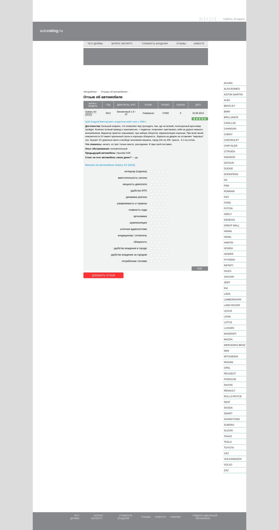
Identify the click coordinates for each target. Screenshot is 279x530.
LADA (227, 293)
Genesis (229, 219)
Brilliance (231, 117)
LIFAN (227, 316)
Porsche (230, 379)
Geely (228, 214)
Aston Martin (233, 94)
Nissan (228, 362)
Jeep (227, 282)
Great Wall (231, 225)
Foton (228, 208)
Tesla (228, 441)
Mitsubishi (231, 356)
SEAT (227, 402)
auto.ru (51, 30)
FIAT (226, 197)
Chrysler (230, 145)
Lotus (228, 322)
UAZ (226, 453)
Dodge (228, 168)
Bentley (229, 105)
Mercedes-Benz (234, 345)
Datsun (229, 162)
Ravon (228, 385)
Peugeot (230, 373)
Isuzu (227, 271)
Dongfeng (231, 174)
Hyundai (229, 259)
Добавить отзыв (103, 275)
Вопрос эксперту (122, 43)
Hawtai (228, 242)
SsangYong (232, 419)
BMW (227, 111)
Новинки (175, 517)
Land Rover (232, 305)
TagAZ (228, 436)
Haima (228, 231)
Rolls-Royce (233, 396)
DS (225, 180)
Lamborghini (232, 299)
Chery (228, 134)
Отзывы (181, 43)
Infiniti (228, 265)
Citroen (229, 151)
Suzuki (228, 430)
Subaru (229, 424)
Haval (228, 236)
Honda (228, 248)
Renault (229, 390)
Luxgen (229, 328)
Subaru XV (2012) (90, 113)
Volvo (228, 464)
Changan (230, 128)
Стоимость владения (155, 43)
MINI (226, 350)
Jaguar (229, 276)
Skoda (228, 407)
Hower (228, 254)
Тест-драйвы (95, 43)
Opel (227, 367)
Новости (199, 43)
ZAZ (226, 470)
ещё (199, 268)
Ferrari (229, 191)
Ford (227, 202)
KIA (226, 288)
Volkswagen (232, 459)
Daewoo (229, 157)
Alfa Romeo (232, 88)
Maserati (230, 333)
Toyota (229, 447)
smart (228, 413)
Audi (227, 100)
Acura (228, 83)
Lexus (228, 310)
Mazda (228, 339)
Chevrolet (231, 140)
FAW (226, 185)
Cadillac (230, 123)
